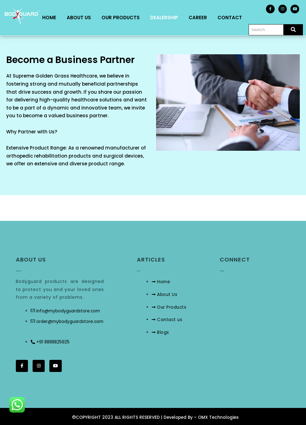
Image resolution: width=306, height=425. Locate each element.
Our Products (120, 18)
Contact (230, 18)
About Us (79, 18)
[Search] (266, 31)
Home (49, 18)
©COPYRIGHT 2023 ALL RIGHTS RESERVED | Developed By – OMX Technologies (155, 417)
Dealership (164, 18)
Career (198, 18)
